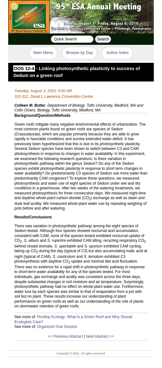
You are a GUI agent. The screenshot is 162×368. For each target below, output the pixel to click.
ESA (76, 353)
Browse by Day (79, 52)
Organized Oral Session (57, 326)
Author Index (117, 52)
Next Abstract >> (100, 336)
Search (103, 39)
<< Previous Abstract (65, 336)
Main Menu (43, 52)
